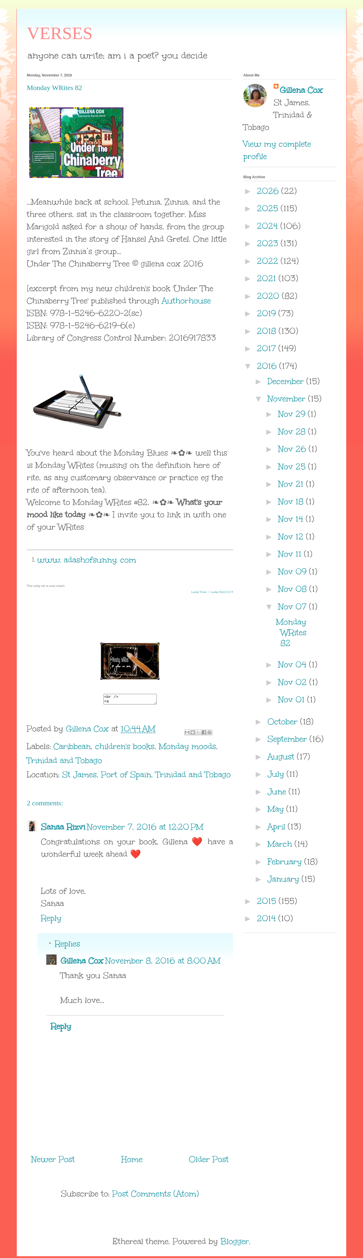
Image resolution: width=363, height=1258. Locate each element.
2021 (268, 278)
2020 (269, 296)
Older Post (209, 1161)
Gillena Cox (81, 962)
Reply (51, 919)
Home (132, 1161)
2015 (268, 901)
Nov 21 (292, 484)
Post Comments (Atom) (155, 1195)
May (277, 809)
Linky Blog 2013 (222, 592)
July (277, 774)
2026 (269, 191)
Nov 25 (293, 466)
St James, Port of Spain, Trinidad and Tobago (146, 776)
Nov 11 (291, 554)
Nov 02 (293, 682)
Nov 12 (292, 536)
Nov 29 (293, 414)
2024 (268, 226)
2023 (269, 243)
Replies (67, 945)
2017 (267, 348)
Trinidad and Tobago (64, 762)
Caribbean (72, 748)
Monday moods (187, 748)
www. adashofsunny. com (86, 559)
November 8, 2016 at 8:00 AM (162, 962)
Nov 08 (293, 589)
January (285, 879)
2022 (269, 261)
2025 (269, 208)
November (288, 398)
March (281, 844)
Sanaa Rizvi (63, 828)
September (289, 739)
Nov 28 (293, 431)
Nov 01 (292, 699)
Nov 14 (292, 519)
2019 (267, 313)
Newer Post (53, 1161)
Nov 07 (293, 606)
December (287, 381)
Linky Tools (199, 592)
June (278, 791)
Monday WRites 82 (291, 632)
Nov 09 (293, 571)
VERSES (60, 33)
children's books (124, 748)
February (286, 861)
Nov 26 (293, 449)
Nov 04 (293, 664)
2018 (268, 331)
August (282, 756)
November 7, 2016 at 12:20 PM (145, 828)
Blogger (234, 1243)
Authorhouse (186, 300)
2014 (267, 918)
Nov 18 (292, 501)
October (284, 721)
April (278, 826)
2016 (268, 366)
